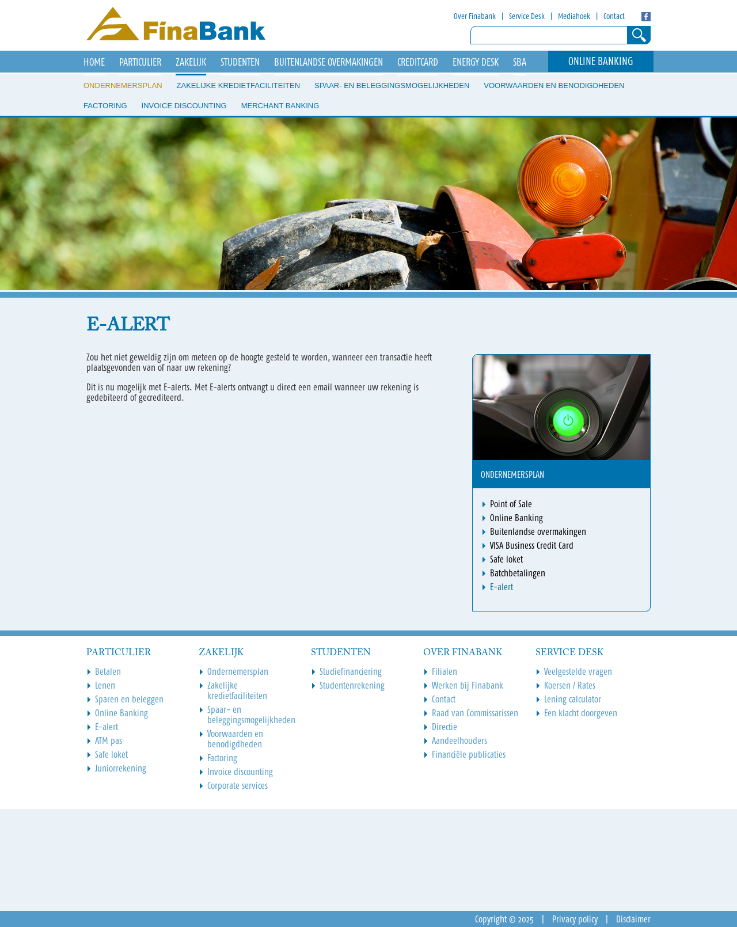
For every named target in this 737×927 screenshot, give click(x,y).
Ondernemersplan (122, 85)
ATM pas (108, 740)
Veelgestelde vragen (578, 671)
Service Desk (527, 16)
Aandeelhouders (459, 740)
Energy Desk (476, 62)
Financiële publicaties (469, 754)
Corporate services (237, 785)
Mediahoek (574, 16)
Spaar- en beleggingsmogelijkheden (391, 85)
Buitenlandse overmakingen (328, 62)
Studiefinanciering (351, 671)
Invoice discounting (184, 105)
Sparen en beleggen (129, 699)
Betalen (108, 671)
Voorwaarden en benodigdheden (554, 85)
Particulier (140, 62)
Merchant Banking (280, 105)
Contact (614, 16)
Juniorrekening (120, 768)
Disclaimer (633, 919)
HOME (94, 62)
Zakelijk (191, 62)
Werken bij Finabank (467, 685)
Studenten (240, 62)
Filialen (444, 671)
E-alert (106, 726)
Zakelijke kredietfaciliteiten (239, 85)
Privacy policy (575, 919)
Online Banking (600, 61)
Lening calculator (572, 699)
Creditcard (417, 62)
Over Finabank (475, 16)
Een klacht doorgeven (580, 713)
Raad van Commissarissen (475, 713)
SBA (519, 62)
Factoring (105, 105)
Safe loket (111, 754)
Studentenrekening (352, 685)
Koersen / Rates (569, 685)
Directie (444, 726)
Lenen (105, 685)
